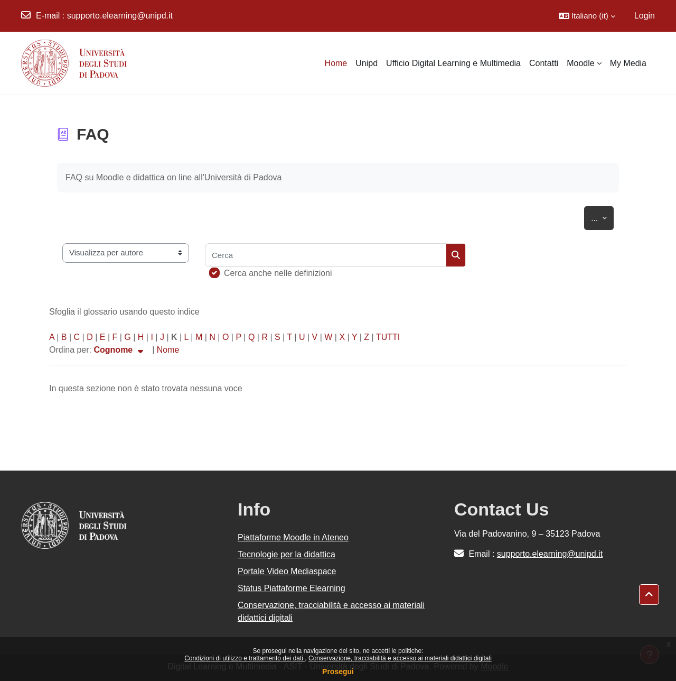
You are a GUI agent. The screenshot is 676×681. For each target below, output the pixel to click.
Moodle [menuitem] (580, 63)
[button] (587, 16)
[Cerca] (325, 255)
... (602, 216)
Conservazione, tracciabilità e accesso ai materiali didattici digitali (400, 658)
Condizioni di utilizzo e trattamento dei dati (244, 658)
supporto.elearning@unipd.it (120, 15)
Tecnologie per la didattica (286, 554)
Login (644, 15)
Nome (168, 349)
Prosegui (338, 671)
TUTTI (388, 337)
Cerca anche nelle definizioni (278, 273)
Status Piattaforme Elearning (291, 588)
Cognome (119, 349)
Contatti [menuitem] (543, 63)
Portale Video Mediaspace (287, 571)
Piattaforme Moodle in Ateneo (293, 537)
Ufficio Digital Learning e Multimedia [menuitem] (453, 63)
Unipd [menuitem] (366, 63)
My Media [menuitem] (628, 63)
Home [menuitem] (336, 63)
